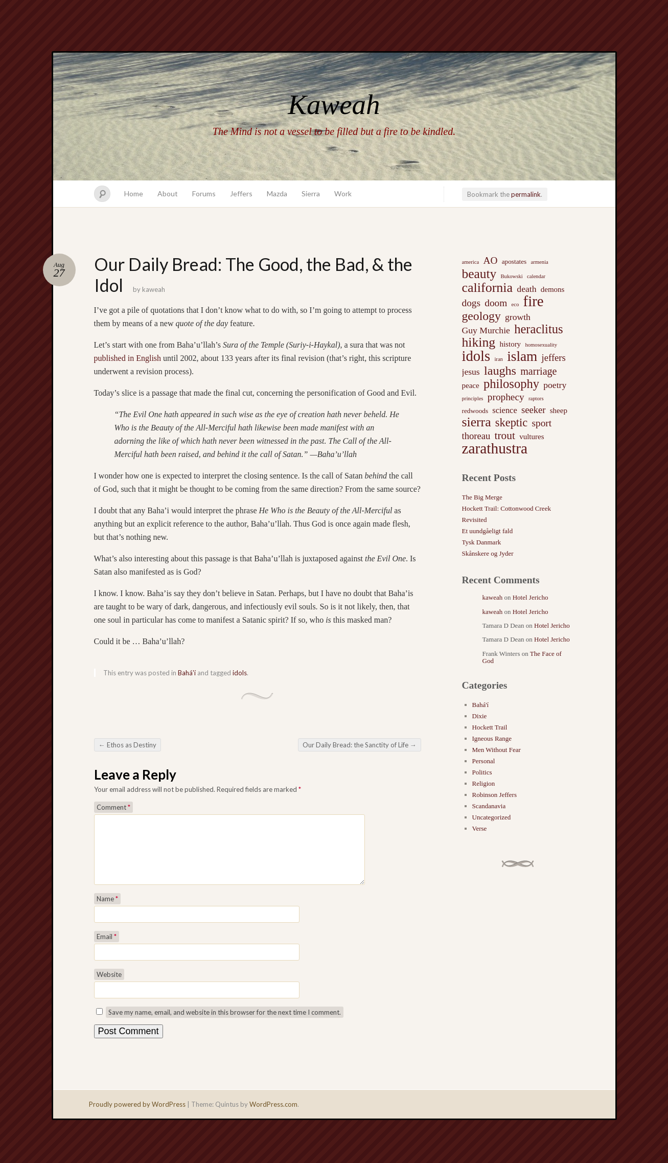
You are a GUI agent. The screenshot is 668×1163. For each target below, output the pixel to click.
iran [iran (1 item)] (498, 359)
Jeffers (241, 193)
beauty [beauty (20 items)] (479, 273)
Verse (479, 828)
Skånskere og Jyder (488, 553)
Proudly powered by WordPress (137, 1116)
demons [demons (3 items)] (553, 289)
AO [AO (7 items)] (490, 260)
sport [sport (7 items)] (541, 423)
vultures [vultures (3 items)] (531, 436)
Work (343, 193)
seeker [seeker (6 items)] (533, 409)
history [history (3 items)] (510, 344)
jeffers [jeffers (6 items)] (554, 357)
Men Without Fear (496, 750)
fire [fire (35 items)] (533, 301)
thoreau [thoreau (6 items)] (476, 435)
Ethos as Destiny (127, 745)
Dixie (479, 716)
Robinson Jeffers (494, 795)
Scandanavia (489, 806)
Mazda (277, 193)
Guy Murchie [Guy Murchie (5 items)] (486, 330)
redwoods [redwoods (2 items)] (475, 411)
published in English (128, 358)
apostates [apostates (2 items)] (514, 261)
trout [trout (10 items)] (505, 435)
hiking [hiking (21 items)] (479, 342)
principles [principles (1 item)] (472, 398)
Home (133, 193)
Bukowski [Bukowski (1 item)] (511, 276)
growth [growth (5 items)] (518, 317)
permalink (526, 194)
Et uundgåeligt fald (487, 531)
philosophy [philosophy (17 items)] (511, 384)
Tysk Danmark (481, 542)
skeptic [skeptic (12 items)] (511, 422)
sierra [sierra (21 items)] (476, 422)
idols (240, 673)
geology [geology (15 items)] (481, 316)
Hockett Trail (490, 727)
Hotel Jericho (530, 597)
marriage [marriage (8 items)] (538, 371)
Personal (483, 761)
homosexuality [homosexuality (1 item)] (541, 345)
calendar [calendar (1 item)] (536, 276)
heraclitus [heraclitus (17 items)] (538, 329)
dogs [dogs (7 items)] (471, 303)
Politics (482, 772)
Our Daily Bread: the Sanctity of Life (360, 745)
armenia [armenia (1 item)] (539, 262)
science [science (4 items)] (504, 410)
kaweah (153, 289)
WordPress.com (273, 1116)
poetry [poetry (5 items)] (554, 385)
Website (109, 987)
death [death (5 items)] (526, 289)
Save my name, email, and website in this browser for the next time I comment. (224, 1024)
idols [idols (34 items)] (476, 356)
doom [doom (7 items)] (496, 303)
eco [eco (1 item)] (515, 304)
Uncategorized (491, 817)
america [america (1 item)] (470, 262)
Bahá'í (187, 673)
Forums (204, 193)
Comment (113, 807)
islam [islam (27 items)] (522, 356)
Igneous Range (492, 738)
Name (107, 911)
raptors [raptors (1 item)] (536, 398)
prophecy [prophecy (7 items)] (506, 397)
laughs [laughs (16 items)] (500, 370)
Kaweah (334, 104)
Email (107, 949)
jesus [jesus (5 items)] (471, 372)
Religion (483, 783)
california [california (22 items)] (487, 287)
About (167, 193)
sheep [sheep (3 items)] (558, 410)
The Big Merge (482, 497)
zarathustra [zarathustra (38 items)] (495, 448)
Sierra (311, 193)
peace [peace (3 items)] (470, 385)
